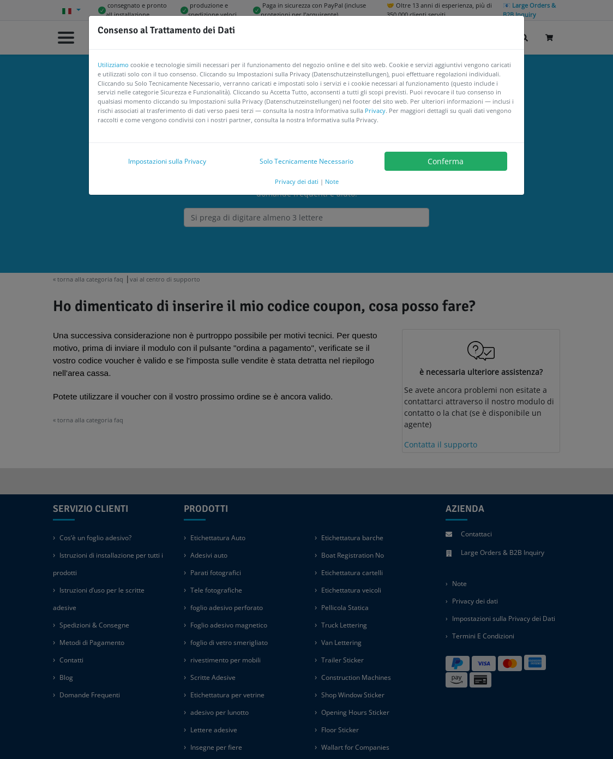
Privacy (375, 110)
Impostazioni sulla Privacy (167, 161)
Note (332, 181)
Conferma (446, 161)
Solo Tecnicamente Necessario (306, 161)
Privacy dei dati (296, 181)
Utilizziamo (113, 65)
